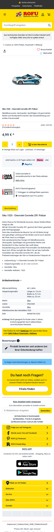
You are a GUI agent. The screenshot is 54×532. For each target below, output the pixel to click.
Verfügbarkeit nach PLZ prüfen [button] (29, 196)
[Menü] (8, 14)
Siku (29, 300)
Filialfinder (38, 6)
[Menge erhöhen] (19, 144)
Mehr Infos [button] (20, 180)
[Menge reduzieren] (5, 144)
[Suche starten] (49, 25)
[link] (43, 14)
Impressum (11, 524)
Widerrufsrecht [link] (41, 524)
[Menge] (12, 144)
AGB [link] (31, 524)
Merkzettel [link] (46, 53)
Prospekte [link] (16, 6)
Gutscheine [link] (27, 6)
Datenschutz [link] (23, 524)
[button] (18, 340)
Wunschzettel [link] (44, 49)
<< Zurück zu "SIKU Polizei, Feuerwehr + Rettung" (22, 45)
